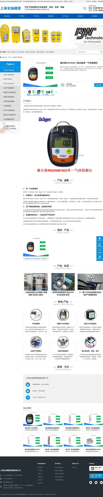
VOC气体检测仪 (9, 110)
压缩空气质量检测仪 (8, 74)
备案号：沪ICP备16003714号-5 (47, 494)
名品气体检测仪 (20, 52)
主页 (9, 57)
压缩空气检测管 (7, 79)
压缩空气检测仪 (11, 52)
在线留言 (40, 483)
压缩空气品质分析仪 (8, 83)
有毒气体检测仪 (40, 52)
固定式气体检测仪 (9, 115)
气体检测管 (7, 106)
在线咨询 (99, 85)
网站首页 (40, 467)
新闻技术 (40, 476)
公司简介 (74, 467)
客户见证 (40, 480)
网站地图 (100, 1)
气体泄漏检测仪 (8, 119)
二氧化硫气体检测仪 (17, 57)
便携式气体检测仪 (30, 52)
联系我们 (94, 1)
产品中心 (40, 473)
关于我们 (88, 1)
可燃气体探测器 (49, 52)
